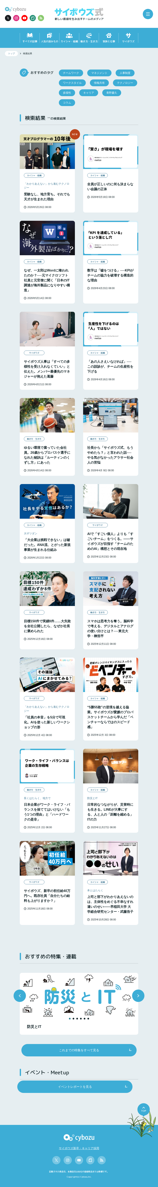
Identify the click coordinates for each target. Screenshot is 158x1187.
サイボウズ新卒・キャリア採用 (79, 1148)
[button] (20, 996)
